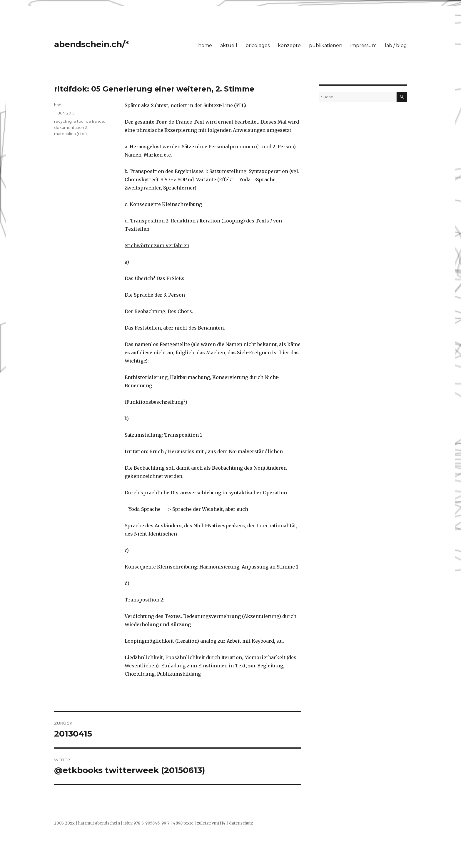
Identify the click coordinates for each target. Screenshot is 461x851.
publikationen (325, 45)
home (205, 45)
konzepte (289, 45)
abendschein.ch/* (91, 44)
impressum (363, 45)
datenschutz (241, 823)
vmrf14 (219, 823)
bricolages (257, 45)
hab (57, 104)
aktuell (228, 45)
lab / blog (396, 45)
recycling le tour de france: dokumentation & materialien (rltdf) (79, 127)
